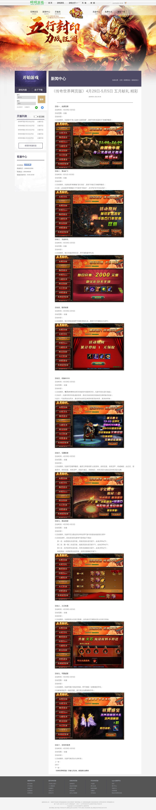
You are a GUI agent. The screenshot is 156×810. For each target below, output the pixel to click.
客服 (93, 3)
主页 (121, 80)
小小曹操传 (52, 786)
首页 (50, 3)
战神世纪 (72, 783)
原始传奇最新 (73, 786)
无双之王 (51, 790)
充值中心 (96, 13)
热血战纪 (72, 790)
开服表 (58, 13)
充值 (84, 3)
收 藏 (121, 3)
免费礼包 (108, 13)
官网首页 (34, 13)
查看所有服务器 (30, 146)
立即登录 (41, 99)
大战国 (93, 783)
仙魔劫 (93, 790)
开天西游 (29, 786)
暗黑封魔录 (94, 788)
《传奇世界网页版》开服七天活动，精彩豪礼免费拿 (72, 770)
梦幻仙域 (93, 786)
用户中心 (114, 786)
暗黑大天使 (73, 788)
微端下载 (121, 13)
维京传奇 (29, 783)
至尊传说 (29, 793)
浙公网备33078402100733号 (99, 808)
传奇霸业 (93, 793)
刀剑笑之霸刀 (52, 783)
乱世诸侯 (29, 790)
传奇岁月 (51, 793)
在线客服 (114, 790)
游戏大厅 (72, 3)
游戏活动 (135, 80)
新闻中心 (46, 13)
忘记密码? (20, 107)
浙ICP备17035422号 (60, 808)
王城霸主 (51, 788)
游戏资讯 (60, 3)
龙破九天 (29, 788)
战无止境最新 (73, 793)
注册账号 (27, 107)
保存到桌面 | (116, 3)
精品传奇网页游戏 (117, 793)
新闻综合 (127, 80)
